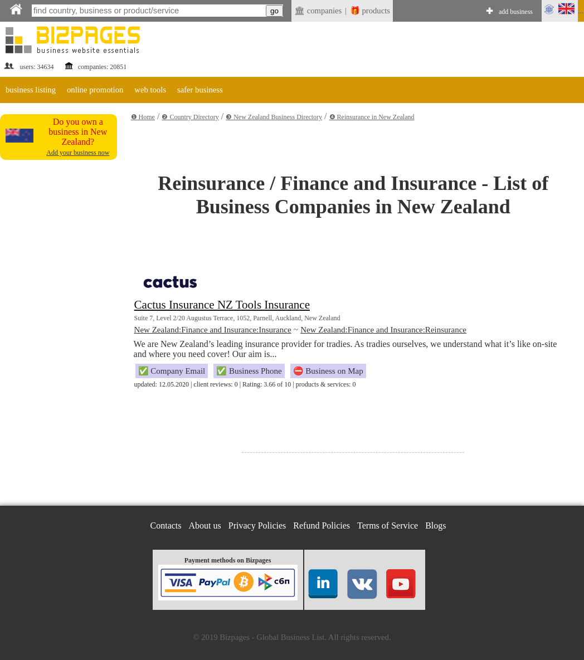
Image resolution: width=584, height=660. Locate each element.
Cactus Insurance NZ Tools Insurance (222, 304)
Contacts (166, 525)
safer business (200, 89)
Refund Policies (321, 525)
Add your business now (77, 153)
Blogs (435, 525)
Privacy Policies (257, 525)
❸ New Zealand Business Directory (274, 117)
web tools (150, 89)
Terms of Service (387, 525)
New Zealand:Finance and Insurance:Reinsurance (383, 329)
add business (516, 12)
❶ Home (143, 117)
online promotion (95, 89)
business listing (31, 89)
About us (205, 525)
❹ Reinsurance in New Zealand (372, 117)
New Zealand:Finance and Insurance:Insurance (212, 329)
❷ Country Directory (190, 117)
